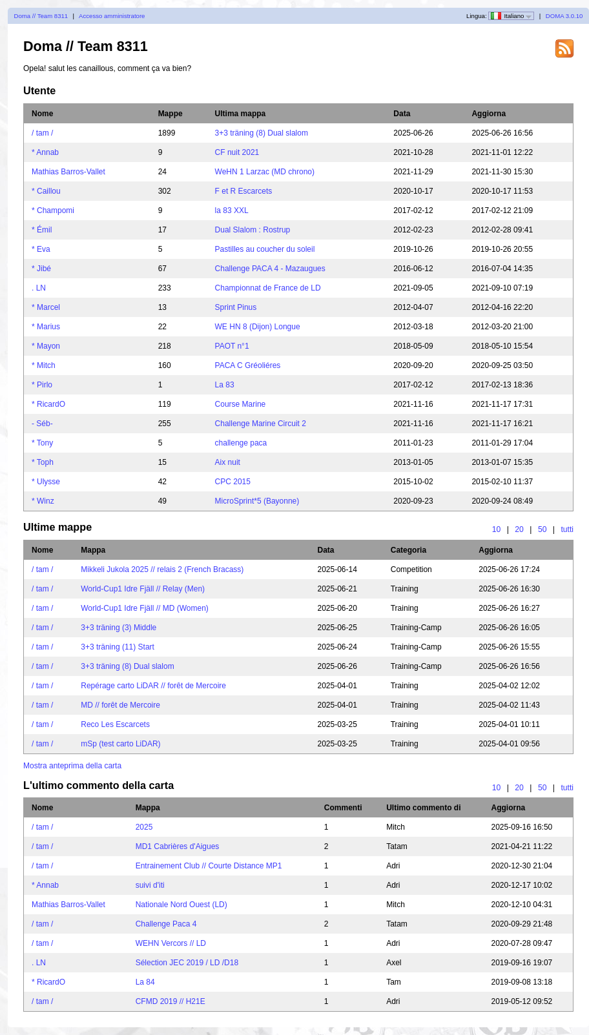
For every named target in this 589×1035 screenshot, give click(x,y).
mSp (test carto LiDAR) (120, 743)
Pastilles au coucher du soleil (265, 249)
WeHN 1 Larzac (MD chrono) (265, 171)
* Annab (45, 152)
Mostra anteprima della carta (72, 765)
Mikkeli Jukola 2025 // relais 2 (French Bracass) (162, 569)
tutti (567, 529)
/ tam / (42, 133)
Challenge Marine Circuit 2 (260, 423)
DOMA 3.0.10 (564, 15)
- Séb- (42, 423)
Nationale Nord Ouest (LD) (181, 904)
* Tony (42, 442)
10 (496, 529)
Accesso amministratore (112, 15)
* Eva (41, 249)
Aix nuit (227, 462)
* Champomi (53, 210)
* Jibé (41, 268)
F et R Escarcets (244, 191)
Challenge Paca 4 (166, 923)
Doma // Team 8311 (41, 15)
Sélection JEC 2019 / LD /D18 (187, 962)
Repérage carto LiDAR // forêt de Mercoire (153, 685)
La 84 (145, 982)
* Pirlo (42, 384)
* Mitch (44, 365)
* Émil (42, 229)
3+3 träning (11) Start (117, 646)
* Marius (46, 326)
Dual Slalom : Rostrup (253, 229)
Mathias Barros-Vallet (68, 171)
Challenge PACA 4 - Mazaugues (270, 268)
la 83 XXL (232, 210)
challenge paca (241, 442)
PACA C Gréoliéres (248, 365)
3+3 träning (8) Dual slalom (261, 133)
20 (519, 529)
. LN (39, 287)
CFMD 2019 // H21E (170, 1001)
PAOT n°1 (232, 346)
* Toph (43, 462)
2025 (144, 827)
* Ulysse (46, 481)
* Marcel (46, 307)
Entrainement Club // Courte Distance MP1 (209, 865)
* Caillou (46, 191)
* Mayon (46, 346)
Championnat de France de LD (268, 287)
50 (542, 529)
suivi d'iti (150, 885)
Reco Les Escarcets (115, 724)
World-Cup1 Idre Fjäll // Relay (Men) (143, 588)
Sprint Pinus (236, 307)
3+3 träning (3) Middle (118, 627)
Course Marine (240, 404)
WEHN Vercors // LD (171, 943)
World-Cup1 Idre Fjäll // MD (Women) (145, 608)
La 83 (224, 384)
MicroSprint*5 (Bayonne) (257, 501)
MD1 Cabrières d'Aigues (178, 846)
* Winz (43, 501)
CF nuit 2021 (237, 152)
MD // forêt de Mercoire (120, 705)
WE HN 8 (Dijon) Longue (257, 326)
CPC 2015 (233, 481)
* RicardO (48, 404)
